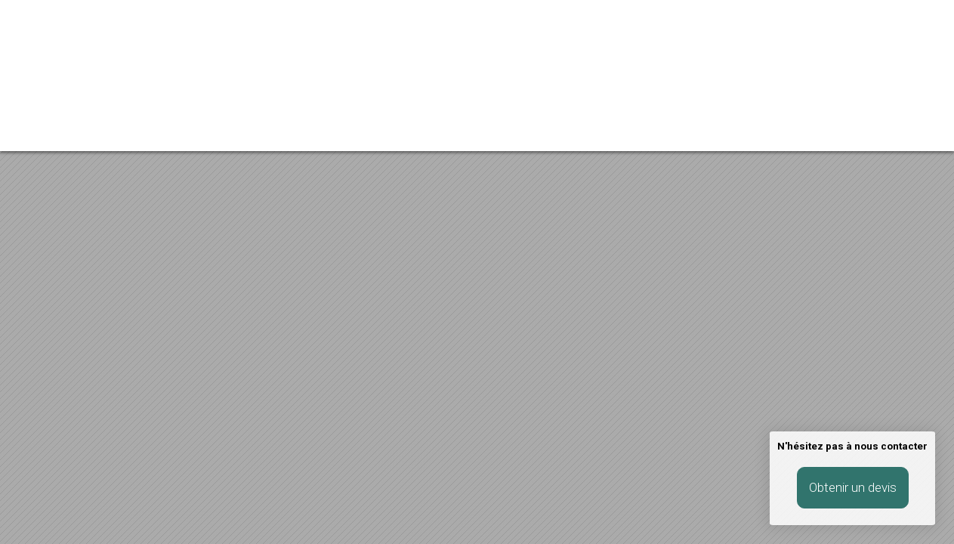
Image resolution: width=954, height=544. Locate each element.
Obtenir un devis (853, 487)
